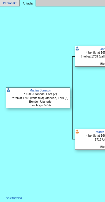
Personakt (10, 3)
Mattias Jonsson (40, 90)
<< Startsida (14, 197)
